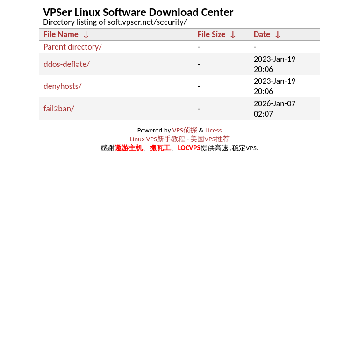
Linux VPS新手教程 (157, 139)
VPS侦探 (184, 130)
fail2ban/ (58, 108)
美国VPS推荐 (209, 139)
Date (262, 34)
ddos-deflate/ (66, 64)
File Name (61, 34)
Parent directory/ (72, 47)
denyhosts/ (62, 86)
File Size (211, 34)
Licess (213, 130)
